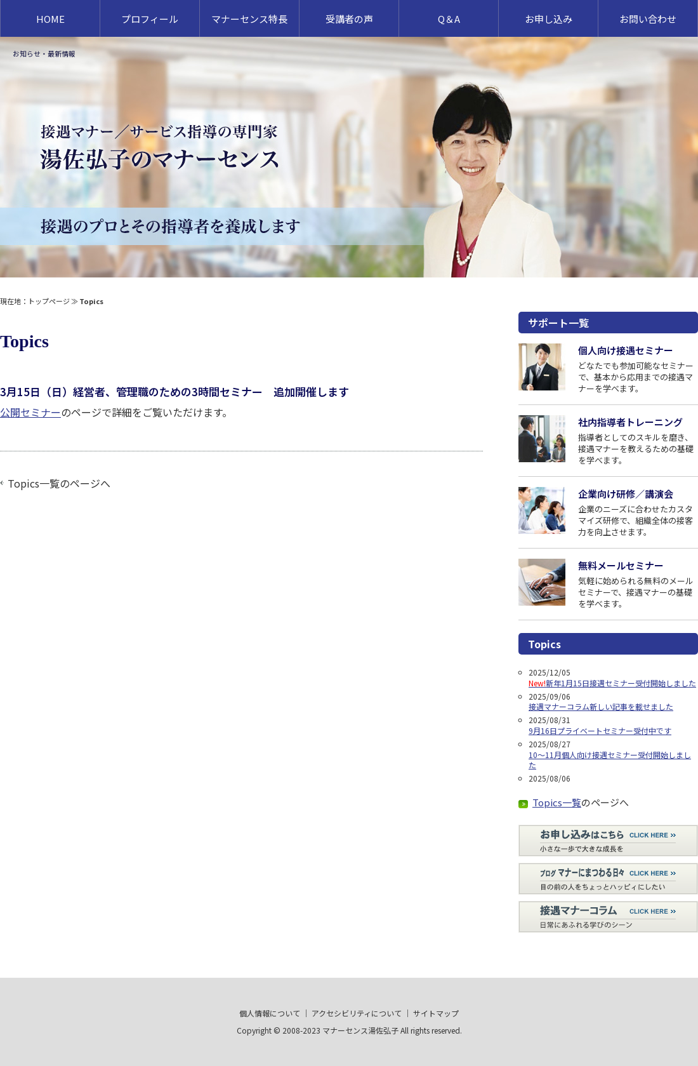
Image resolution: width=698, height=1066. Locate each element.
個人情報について (269, 1013)
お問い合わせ (647, 18)
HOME (50, 18)
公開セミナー (30, 412)
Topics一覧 (34, 483)
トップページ (49, 301)
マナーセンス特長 (249, 18)
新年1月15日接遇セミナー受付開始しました (612, 682)
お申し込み (548, 18)
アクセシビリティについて (357, 1013)
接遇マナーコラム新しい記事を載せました (601, 706)
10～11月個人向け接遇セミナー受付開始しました (610, 760)
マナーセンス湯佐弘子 (360, 1030)
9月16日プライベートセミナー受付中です (600, 730)
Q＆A (449, 18)
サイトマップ (436, 1013)
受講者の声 (349, 18)
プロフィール (149, 18)
